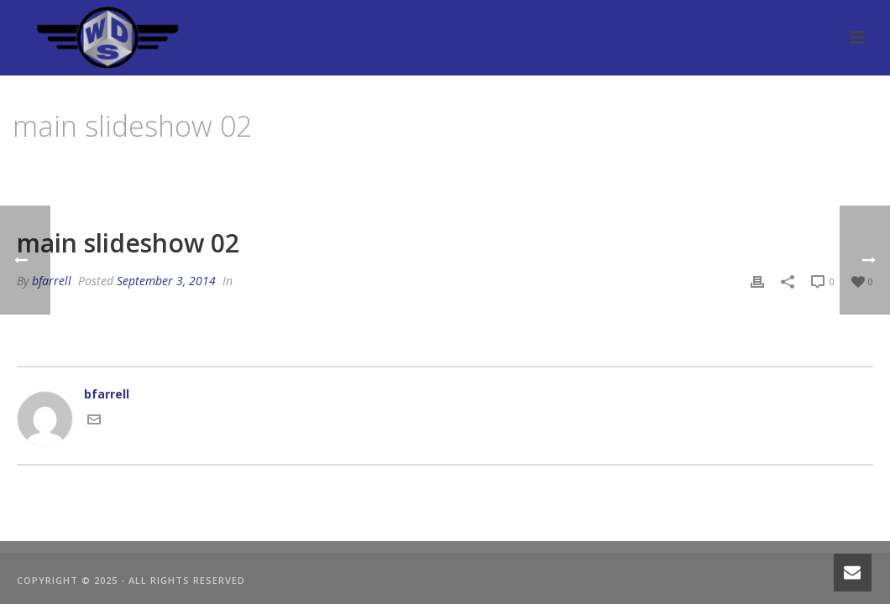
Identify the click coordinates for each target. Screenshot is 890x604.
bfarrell (51, 281)
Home (656, 168)
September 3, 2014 (166, 281)
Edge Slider (715, 168)
